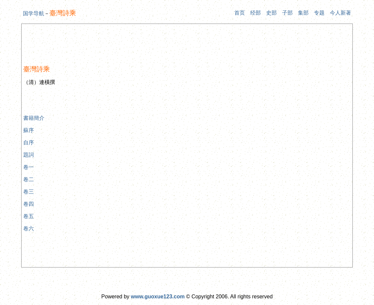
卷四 (28, 204)
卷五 (28, 216)
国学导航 (33, 13)
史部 (271, 13)
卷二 (28, 179)
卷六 (28, 228)
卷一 (28, 167)
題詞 (28, 155)
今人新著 (340, 13)
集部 (303, 13)
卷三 (28, 191)
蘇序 (28, 130)
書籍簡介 (33, 118)
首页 (239, 13)
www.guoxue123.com (158, 296)
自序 (28, 142)
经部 (255, 13)
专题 (319, 13)
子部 (287, 13)
